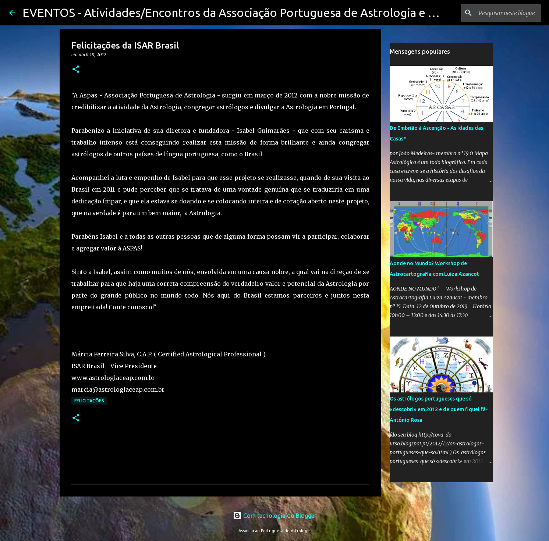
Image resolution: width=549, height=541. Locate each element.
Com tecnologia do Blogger (274, 515)
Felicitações (89, 400)
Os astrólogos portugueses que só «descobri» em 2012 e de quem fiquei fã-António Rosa (439, 409)
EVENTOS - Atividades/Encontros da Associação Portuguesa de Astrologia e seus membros (264, 12)
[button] (75, 70)
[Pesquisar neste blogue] (502, 13)
